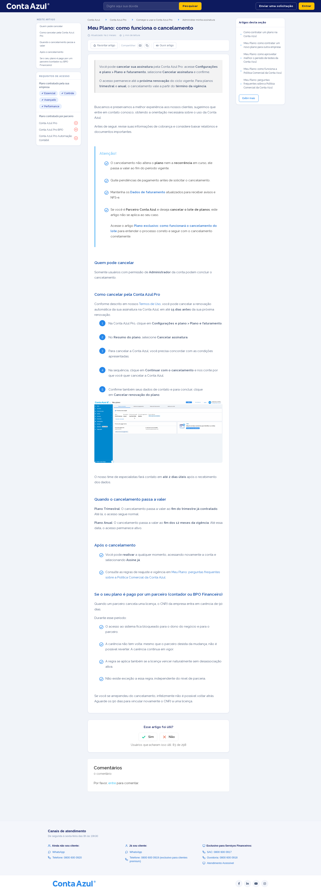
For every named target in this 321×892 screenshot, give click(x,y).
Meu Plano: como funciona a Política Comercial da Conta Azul (261, 70)
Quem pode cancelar (51, 26)
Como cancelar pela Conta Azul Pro (57, 34)
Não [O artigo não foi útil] (172, 737)
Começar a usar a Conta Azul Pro (154, 19)
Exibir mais (248, 98)
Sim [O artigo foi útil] (151, 737)
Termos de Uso (150, 304)
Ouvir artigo (165, 45)
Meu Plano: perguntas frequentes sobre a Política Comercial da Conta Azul (257, 83)
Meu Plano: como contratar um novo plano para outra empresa (260, 45)
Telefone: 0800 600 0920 (65, 857)
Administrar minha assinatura (198, 19)
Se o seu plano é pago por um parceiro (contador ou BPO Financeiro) (56, 62)
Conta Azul (94, 19)
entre (112, 783)
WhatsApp (56, 852)
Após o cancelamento (51, 52)
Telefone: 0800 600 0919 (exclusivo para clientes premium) (156, 859)
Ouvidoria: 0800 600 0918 (220, 857)
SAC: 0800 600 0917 (217, 852)
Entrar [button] (306, 6)
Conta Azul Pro (118, 19)
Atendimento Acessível (218, 863)
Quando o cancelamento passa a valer (57, 44)
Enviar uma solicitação (276, 6)
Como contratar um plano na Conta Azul (258, 34)
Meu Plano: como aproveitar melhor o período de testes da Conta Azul (259, 58)
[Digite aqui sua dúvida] (141, 6)
